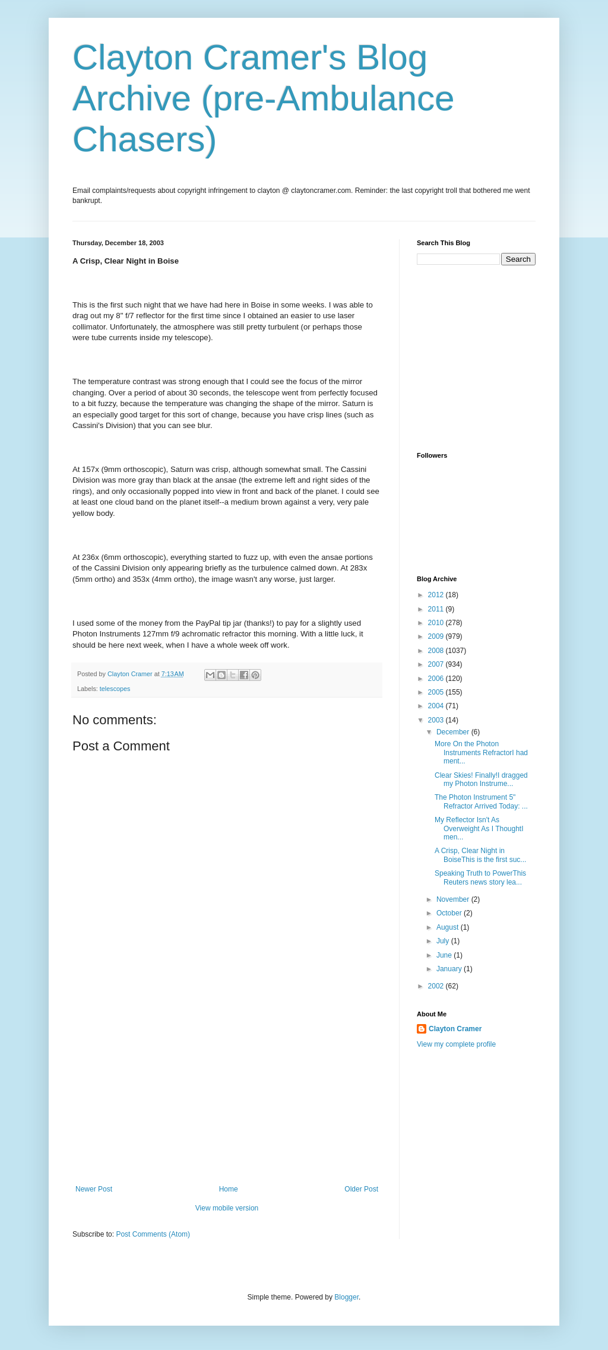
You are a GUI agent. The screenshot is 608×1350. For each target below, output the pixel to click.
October (450, 913)
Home (228, 1189)
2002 (437, 986)
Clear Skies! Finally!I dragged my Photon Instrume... (481, 779)
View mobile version (227, 1208)
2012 (437, 595)
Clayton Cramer (455, 1029)
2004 (437, 706)
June (445, 955)
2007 (437, 664)
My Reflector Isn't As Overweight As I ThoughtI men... (479, 828)
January (450, 969)
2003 (437, 720)
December (453, 732)
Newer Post (93, 1189)
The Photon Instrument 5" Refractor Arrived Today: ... (481, 801)
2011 (437, 609)
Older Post (361, 1189)
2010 (437, 623)
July (443, 941)
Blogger (346, 1297)
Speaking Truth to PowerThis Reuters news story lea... (480, 877)
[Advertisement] (227, 1096)
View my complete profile (456, 1044)
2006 (437, 678)
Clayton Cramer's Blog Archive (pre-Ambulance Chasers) (263, 98)
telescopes (115, 688)
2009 (437, 636)
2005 (437, 692)
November (453, 899)
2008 (437, 651)
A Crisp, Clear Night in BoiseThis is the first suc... (480, 855)
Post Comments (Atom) (153, 1234)
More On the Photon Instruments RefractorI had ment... (481, 752)
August (448, 927)
